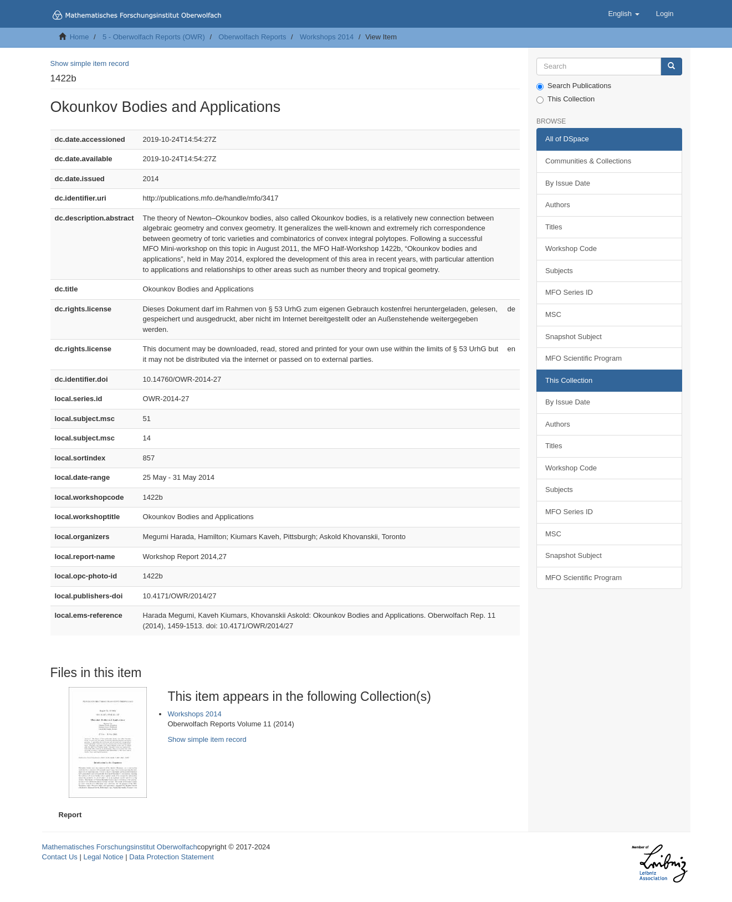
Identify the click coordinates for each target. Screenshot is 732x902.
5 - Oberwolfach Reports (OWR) (154, 37)
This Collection (565, 99)
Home (79, 37)
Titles (553, 227)
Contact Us (60, 857)
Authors (557, 205)
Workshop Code (571, 248)
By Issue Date (567, 183)
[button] (623, 14)
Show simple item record (89, 63)
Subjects (559, 270)
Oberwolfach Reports (252, 37)
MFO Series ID (569, 292)
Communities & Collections (588, 161)
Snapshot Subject (573, 336)
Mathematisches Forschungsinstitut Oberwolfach (119, 847)
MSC (553, 314)
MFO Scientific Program (583, 358)
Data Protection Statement (171, 857)
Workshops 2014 (327, 37)
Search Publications (573, 85)
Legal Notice (103, 857)
